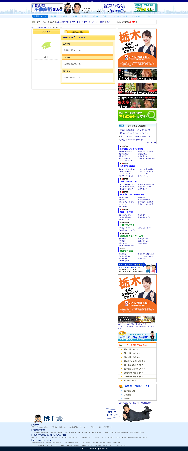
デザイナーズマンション (146, 171)
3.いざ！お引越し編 (70, 432)
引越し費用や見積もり (126, 189)
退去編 (126, 399)
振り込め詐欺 (123, 206)
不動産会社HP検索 (125, 171)
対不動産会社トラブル (134, 437)
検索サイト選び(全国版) (127, 169)
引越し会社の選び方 (144, 187)
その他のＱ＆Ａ (130, 380)
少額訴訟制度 (123, 243)
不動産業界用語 (124, 261)
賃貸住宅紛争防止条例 (126, 245)
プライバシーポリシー (43, 427)
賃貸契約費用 (142, 154)
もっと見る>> (151, 142)
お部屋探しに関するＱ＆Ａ (134, 369)
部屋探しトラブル (100, 437)
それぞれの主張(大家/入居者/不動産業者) (115, 432)
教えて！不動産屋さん (105, 427)
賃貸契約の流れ (124, 154)
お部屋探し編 (129, 391)
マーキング (122, 204)
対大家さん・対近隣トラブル (71, 437)
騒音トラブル (36, 437)
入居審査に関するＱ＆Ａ (133, 377)
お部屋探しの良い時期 (145, 152)
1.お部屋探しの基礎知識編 (40, 432)
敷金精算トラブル (144, 217)
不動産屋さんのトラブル (127, 230)
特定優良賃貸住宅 (125, 256)
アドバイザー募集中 (97, 22)
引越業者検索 (142, 189)
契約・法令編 (134, 432)
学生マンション (143, 174)
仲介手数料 (122, 239)
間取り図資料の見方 (125, 158)
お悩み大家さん (58, 442)
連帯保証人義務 (143, 239)
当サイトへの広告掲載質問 (142, 403)
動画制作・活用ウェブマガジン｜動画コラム (106, 442)
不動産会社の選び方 (125, 152)
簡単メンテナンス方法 (126, 202)
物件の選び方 (142, 156)
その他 (145, 437)
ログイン (109, 22)
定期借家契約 (142, 243)
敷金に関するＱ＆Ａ (132, 357)
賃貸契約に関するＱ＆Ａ (133, 373)
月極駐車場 (122, 254)
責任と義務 (141, 197)
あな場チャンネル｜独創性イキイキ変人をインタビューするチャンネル (104, 445)
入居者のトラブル (125, 228)
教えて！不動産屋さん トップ (42, 27)
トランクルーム (143, 176)
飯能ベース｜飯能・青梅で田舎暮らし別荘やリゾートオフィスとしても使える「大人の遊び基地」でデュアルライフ (136, 326)
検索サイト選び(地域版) (146, 169)
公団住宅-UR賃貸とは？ (146, 254)
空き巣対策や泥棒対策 (145, 202)
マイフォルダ (75, 22)
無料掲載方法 (73, 427)
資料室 (142, 432)
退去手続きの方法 (125, 215)
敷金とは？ (141, 215)
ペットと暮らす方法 (125, 161)
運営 (33, 427)
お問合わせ (93, 427)
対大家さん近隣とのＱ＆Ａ (134, 361)
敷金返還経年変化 (125, 217)
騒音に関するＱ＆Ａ (132, 349)
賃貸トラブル (123, 197)
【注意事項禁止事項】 (125, 403)
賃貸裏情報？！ (124, 156)
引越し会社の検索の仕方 (127, 187)
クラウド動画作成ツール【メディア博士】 (78, 442)
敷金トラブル (56, 437)
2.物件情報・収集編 (56, 432)
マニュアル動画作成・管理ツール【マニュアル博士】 (48, 445)
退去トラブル (46, 437)
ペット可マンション (125, 174)
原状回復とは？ (124, 219)
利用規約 (54, 427)
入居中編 (127, 395)
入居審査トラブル (87, 437)
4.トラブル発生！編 (84, 432)
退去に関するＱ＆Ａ (132, 353)
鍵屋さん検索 (123, 258)
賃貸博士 (48, 442)
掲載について (63, 427)
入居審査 (122, 241)
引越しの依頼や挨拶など (146, 184)
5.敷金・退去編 (96, 432)
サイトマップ (84, 427)
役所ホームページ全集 (145, 256)
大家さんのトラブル (144, 228)
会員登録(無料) (62, 22)
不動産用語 (141, 258)
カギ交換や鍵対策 (144, 200)
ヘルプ (84, 22)
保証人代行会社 (143, 241)
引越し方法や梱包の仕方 (127, 184)
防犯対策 (122, 200)
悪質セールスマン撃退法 (146, 204)
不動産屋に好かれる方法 (146, 158)
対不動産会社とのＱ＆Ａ (133, 365)
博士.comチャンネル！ (73, 445)
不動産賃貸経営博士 (38, 442)
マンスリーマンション (126, 176)
